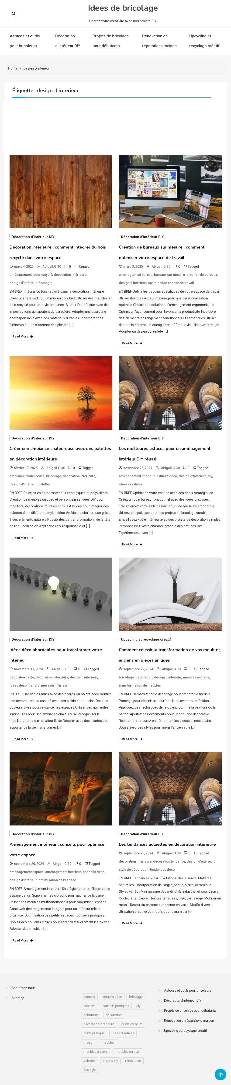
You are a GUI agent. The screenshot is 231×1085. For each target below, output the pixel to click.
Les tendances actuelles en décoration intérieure (167, 844)
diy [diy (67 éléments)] (138, 1006)
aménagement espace (27, 872)
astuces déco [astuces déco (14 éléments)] (112, 997)
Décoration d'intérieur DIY (67, 41)
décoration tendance (169, 861)
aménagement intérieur (137, 476)
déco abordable (22, 677)
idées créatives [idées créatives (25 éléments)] (123, 1033)
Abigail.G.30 (51, 266)
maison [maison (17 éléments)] (88, 1042)
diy (210, 476)
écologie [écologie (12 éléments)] (89, 1070)
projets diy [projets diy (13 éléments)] (110, 1061)
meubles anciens (196, 677)
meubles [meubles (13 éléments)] (108, 1042)
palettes (44, 484)
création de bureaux (201, 275)
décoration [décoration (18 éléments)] (114, 1015)
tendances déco (162, 869)
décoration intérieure (70, 275)
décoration (143, 677)
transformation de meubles (140, 685)
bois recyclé (42, 275)
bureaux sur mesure (169, 275)
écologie (45, 283)
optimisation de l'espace (57, 880)
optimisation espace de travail (171, 283)
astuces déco (166, 476)
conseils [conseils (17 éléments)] (89, 1006)
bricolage (53, 476)
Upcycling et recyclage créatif (204, 41)
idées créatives (130, 484)
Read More (20, 336)
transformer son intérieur (48, 685)
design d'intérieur (23, 283)
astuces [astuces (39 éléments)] (89, 997)
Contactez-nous (23, 988)
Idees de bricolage (123, 8)
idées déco (18, 685)
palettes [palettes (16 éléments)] (89, 1061)
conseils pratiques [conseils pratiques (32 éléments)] (116, 1006)
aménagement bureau (135, 275)
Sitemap (18, 998)
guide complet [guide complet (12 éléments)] (131, 1024)
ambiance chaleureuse (27, 476)
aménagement (21, 275)
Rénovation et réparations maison (159, 41)
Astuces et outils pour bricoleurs (25, 41)
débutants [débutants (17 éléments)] (91, 1015)
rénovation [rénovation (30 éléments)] (133, 1061)
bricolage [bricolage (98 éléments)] (136, 997)
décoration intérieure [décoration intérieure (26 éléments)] (98, 1024)
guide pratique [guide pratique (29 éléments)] (94, 1033)
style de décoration (133, 869)
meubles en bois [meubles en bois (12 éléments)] (128, 1051)
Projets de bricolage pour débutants (111, 41)
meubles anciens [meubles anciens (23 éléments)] (95, 1051)
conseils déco (94, 872)
